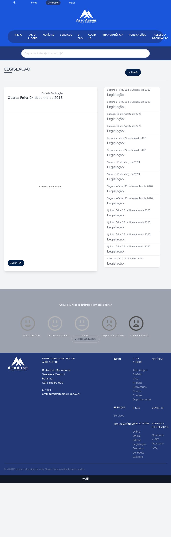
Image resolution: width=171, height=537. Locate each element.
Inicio (18, 34)
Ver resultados (85, 339)
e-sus (80, 36)
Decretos (138, 448)
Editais (137, 440)
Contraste (53, 2)
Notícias (48, 34)
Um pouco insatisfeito (112, 326)
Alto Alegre (32, 36)
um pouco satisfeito (58, 326)
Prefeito (138, 374)
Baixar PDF (16, 263)
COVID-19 (92, 36)
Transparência (113, 34)
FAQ (154, 448)
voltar (133, 72)
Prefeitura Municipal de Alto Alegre (32, 469)
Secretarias (140, 387)
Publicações (137, 34)
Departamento (142, 399)
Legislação (139, 444)
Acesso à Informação (159, 36)
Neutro (82, 326)
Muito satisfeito (29, 326)
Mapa (72, 3)
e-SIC (155, 439)
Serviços (66, 34)
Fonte (34, 2)
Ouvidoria (158, 435)
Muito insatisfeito (138, 326)
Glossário (157, 443)
